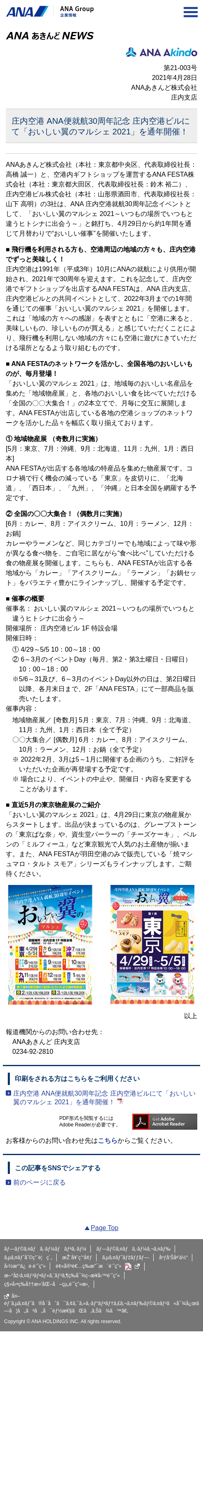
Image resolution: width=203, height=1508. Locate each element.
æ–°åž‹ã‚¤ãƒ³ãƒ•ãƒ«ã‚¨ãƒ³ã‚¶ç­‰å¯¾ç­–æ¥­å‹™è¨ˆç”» (62, 1275)
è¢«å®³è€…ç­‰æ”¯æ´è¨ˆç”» (98, 1266)
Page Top (104, 1227)
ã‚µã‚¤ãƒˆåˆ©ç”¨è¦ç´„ (28, 1257)
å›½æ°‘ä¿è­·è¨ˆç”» (25, 1266)
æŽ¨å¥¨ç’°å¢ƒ (77, 1257)
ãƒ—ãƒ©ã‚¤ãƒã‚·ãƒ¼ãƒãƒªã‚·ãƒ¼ (45, 1249)
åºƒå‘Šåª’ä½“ (173, 1257)
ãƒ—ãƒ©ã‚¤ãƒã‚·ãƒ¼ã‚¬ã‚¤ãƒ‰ (133, 1249)
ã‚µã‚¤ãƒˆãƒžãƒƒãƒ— (125, 1257)
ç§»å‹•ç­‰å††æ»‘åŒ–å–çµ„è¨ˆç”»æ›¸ (47, 1284)
